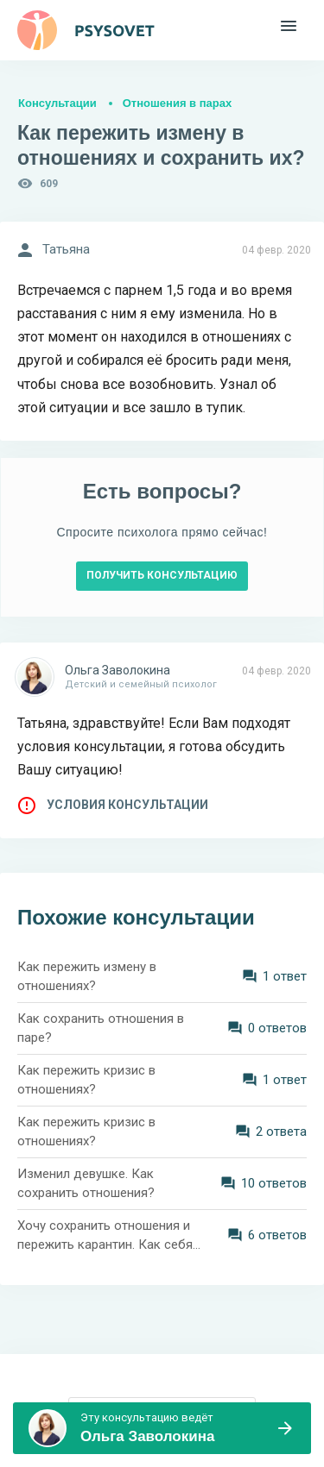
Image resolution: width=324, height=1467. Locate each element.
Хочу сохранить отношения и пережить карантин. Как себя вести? (105, 1236)
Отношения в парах (177, 103)
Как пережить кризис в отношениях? (86, 1080)
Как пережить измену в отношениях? (86, 976)
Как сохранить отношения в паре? (100, 1028)
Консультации (57, 103)
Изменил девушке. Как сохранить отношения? (86, 1183)
